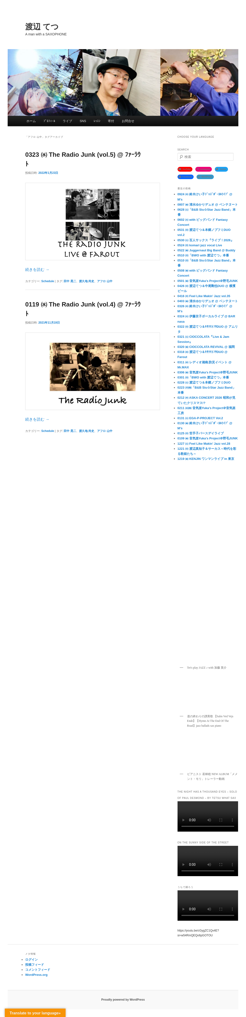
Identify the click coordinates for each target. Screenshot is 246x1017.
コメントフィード (37, 969)
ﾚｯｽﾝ (97, 121)
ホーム (31, 121)
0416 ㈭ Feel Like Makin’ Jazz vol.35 (204, 296)
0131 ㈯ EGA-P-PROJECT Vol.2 (200, 418)
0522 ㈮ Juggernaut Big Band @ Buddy (206, 250)
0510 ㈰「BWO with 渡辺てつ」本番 (203, 255)
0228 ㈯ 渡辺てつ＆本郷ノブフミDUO (204, 382)
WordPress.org (36, 975)
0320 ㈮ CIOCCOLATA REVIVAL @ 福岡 (206, 347)
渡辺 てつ (42, 26)
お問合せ (128, 121)
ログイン (31, 959)
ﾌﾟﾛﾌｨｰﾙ (49, 121)
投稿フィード (34, 964)
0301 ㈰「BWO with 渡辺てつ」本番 (203, 377)
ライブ (67, 121)
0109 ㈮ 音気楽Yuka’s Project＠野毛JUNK (208, 438)
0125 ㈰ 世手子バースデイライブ (201, 433)
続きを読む (37, 269)
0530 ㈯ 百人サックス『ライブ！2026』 (206, 240)
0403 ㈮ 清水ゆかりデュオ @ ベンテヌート (208, 301)
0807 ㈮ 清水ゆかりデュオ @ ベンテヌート (208, 204)
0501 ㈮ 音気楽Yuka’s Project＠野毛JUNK (208, 281)
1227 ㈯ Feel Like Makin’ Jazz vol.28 (204, 443)
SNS (83, 121)
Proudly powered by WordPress (123, 999)
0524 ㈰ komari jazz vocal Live (200, 245)
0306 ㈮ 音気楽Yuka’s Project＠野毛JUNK (208, 372)
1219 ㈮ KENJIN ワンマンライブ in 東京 (206, 459)
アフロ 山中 (104, 281)
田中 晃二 (70, 281)
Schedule (47, 281)
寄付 (111, 121)
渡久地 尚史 (86, 281)
